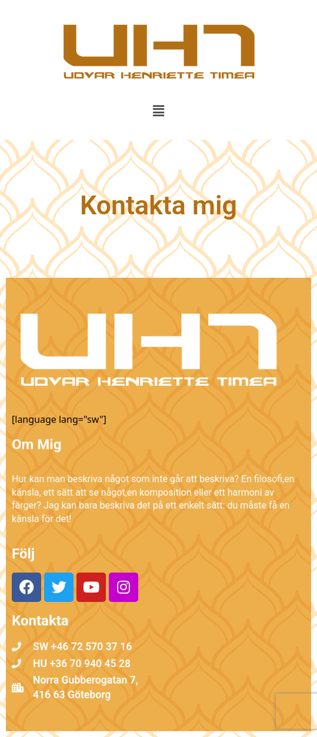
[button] (158, 110)
